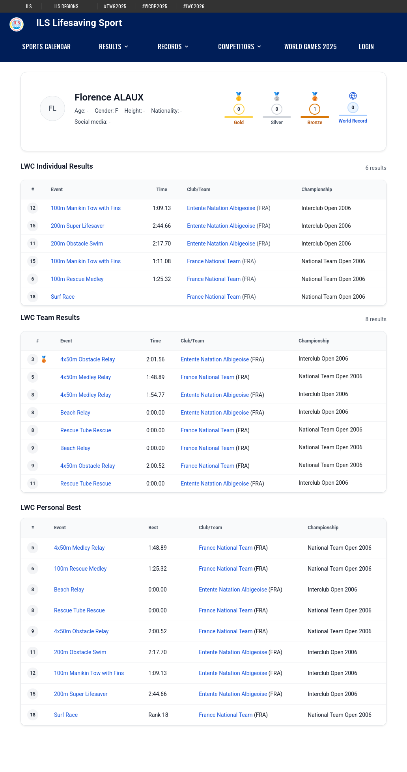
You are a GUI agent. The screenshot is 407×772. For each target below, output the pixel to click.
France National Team (214, 261)
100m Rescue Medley (77, 279)
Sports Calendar (46, 46)
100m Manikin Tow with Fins (86, 208)
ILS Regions (66, 6)
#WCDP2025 (154, 6)
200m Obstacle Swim (77, 243)
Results (114, 46)
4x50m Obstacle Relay (87, 359)
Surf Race (63, 297)
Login (366, 46)
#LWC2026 (193, 6)
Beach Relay (75, 412)
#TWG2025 (115, 6)
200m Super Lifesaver (78, 226)
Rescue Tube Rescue (85, 430)
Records (174, 46)
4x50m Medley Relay (85, 377)
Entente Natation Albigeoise (221, 208)
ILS (29, 6)
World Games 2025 (310, 46)
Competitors (240, 46)
